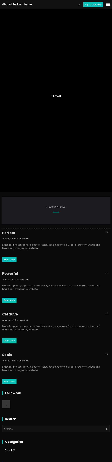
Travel (56, 96)
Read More (9, 259)
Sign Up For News (93, 4)
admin (25, 238)
